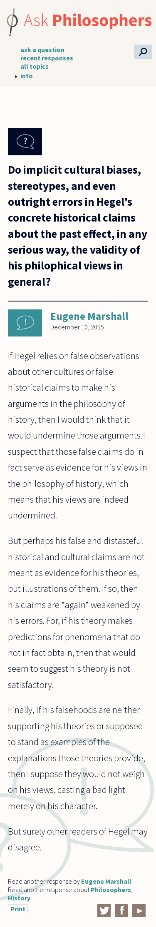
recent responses (46, 58)
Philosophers (111, 889)
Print (17, 909)
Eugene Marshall (89, 316)
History (19, 898)
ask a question (42, 49)
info (26, 76)
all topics (34, 66)
